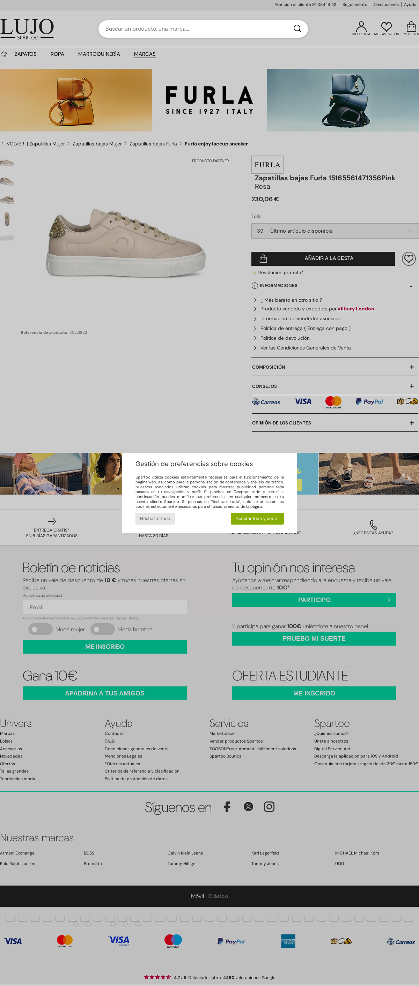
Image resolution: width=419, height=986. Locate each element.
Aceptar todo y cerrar (257, 518)
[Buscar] (297, 29)
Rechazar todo (155, 518)
